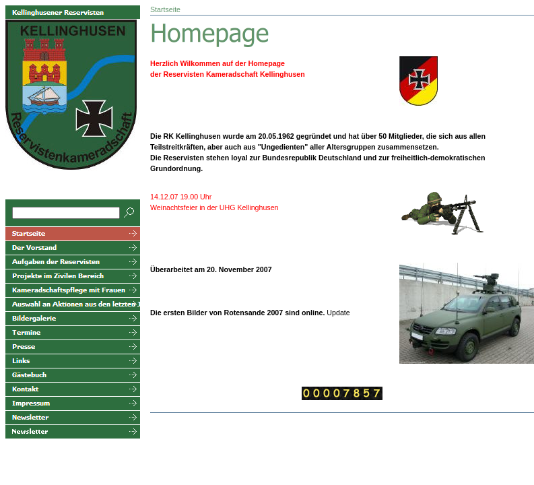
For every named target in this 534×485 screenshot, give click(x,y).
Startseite (165, 9)
